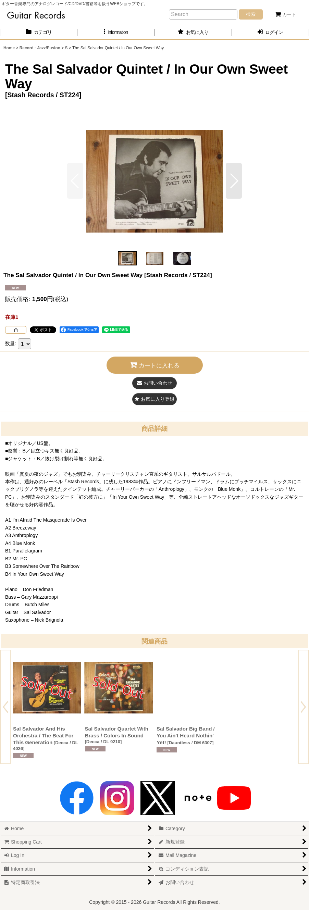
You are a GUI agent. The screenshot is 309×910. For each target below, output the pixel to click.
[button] (116, 32)
